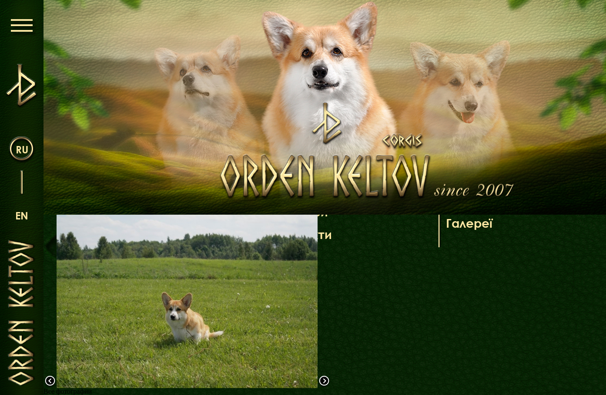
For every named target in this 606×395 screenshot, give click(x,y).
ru (22, 149)
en (21, 215)
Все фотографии (68, 391)
